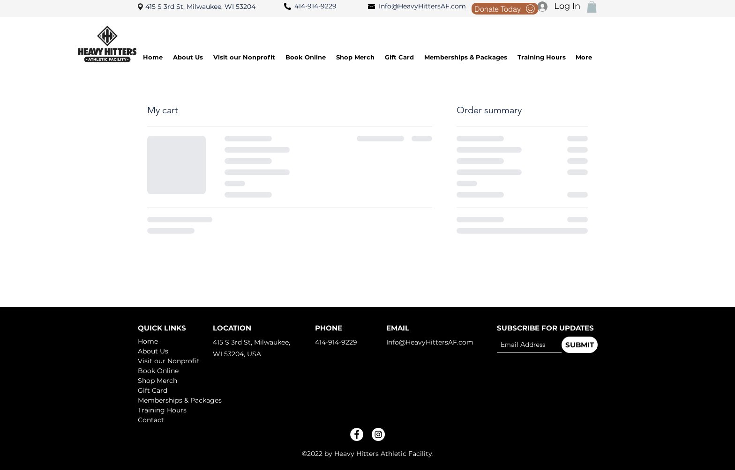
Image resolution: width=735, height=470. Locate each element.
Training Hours (162, 410)
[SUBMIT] (580, 345)
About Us (153, 351)
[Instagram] (378, 434)
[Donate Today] (505, 9)
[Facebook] (356, 434)
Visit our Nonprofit (169, 361)
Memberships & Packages (171, 400)
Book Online (158, 371)
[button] (592, 7)
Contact (151, 420)
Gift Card (152, 390)
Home (148, 341)
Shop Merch (157, 380)
